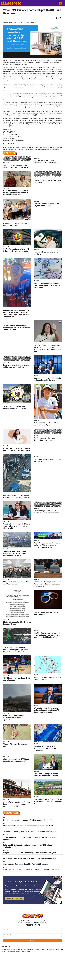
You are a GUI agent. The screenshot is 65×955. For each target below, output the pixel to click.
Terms (20, 923)
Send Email (10, 133)
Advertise (36, 923)
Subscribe (33, 940)
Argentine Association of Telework (15, 102)
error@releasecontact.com (10, 149)
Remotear (6, 111)
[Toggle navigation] (60, 3)
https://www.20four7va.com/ (16, 140)
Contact (44, 923)
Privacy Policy (28, 923)
